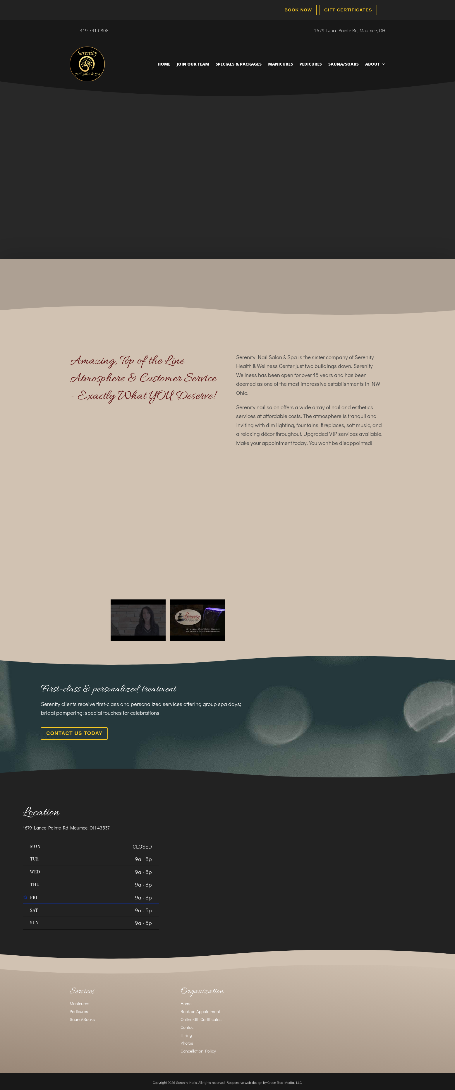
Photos (187, 1041)
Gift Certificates (348, 9)
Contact (188, 1026)
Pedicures (310, 64)
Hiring (186, 1033)
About (372, 64)
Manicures (280, 64)
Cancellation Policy (198, 1049)
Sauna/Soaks (343, 64)
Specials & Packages (239, 64)
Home (164, 64)
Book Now (298, 9)
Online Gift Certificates (201, 1018)
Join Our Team (193, 64)
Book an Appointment (200, 1010)
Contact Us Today (70, 732)
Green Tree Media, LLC (284, 1081)
